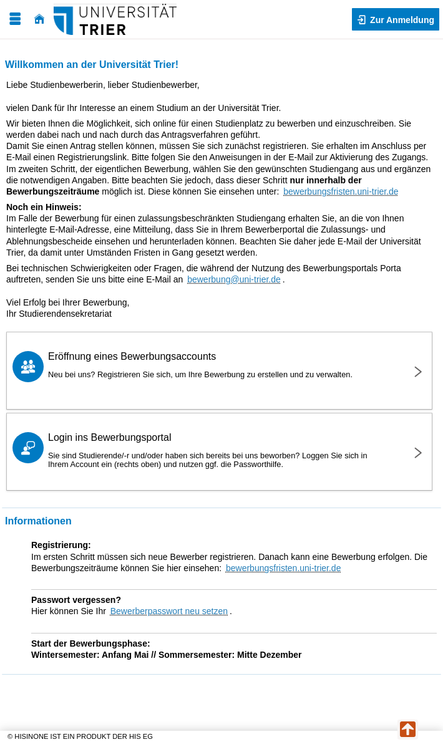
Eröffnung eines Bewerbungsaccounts (218, 365)
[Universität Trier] (115, 19)
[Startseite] (39, 19)
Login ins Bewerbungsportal (218, 450)
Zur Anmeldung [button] (401, 20)
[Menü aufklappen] (15, 19)
